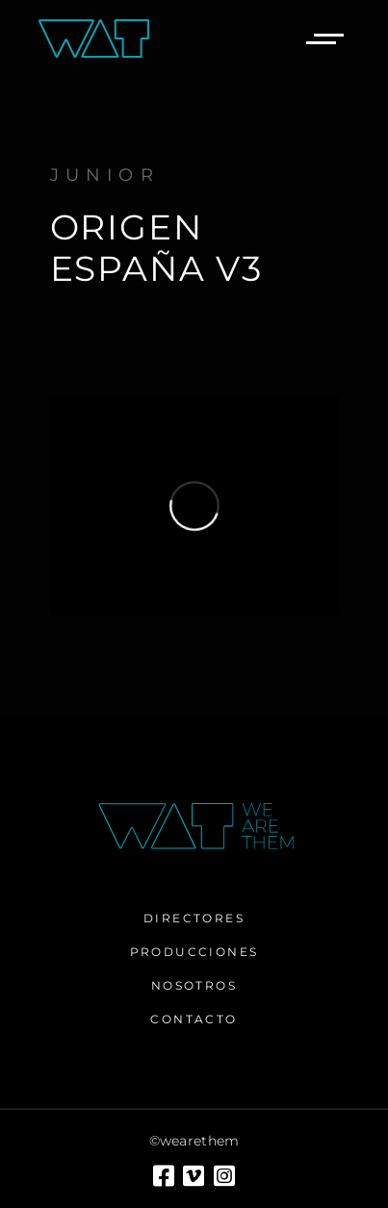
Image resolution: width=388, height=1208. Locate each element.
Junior (105, 175)
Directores (194, 918)
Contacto (193, 1019)
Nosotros (194, 985)
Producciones (194, 951)
